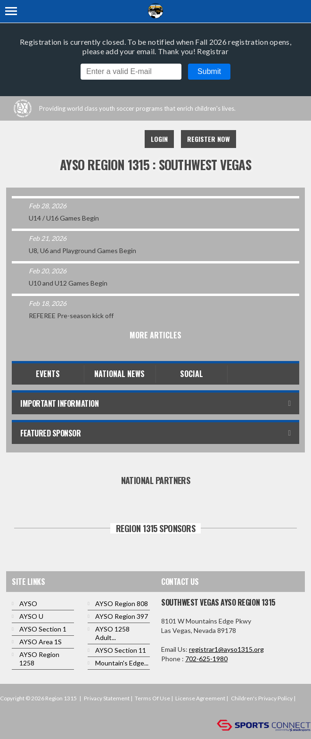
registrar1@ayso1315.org (226, 649)
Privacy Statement (107, 698)
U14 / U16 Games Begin (64, 218)
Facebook (83, 139)
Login (159, 139)
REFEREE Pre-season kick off (71, 316)
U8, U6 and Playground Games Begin (82, 250)
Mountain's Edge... (121, 663)
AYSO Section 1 (42, 629)
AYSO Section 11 (120, 650)
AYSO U (31, 616)
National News (119, 373)
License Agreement (200, 698)
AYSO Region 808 (121, 603)
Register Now (208, 139)
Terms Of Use (152, 698)
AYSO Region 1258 (39, 658)
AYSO (28, 603)
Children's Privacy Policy (262, 698)
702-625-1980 (206, 659)
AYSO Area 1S (40, 642)
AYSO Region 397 (121, 616)
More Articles (155, 335)
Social (191, 373)
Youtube (104, 139)
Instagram (124, 139)
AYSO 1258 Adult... (112, 633)
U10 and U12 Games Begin (68, 283)
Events (48, 373)
